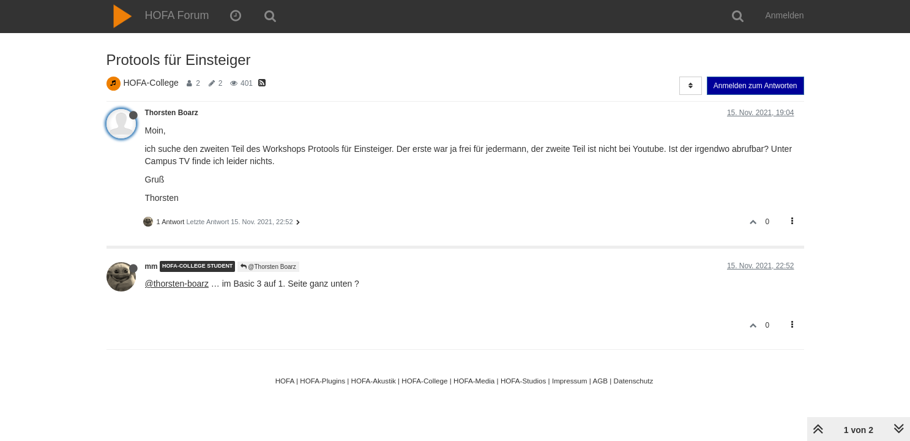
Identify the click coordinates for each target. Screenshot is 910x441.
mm (151, 266)
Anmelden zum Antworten (755, 85)
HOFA (284, 381)
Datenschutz (634, 381)
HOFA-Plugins (322, 381)
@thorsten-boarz (177, 283)
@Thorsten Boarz (268, 266)
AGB (600, 381)
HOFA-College (151, 83)
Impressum (569, 381)
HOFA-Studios (523, 381)
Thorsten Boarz (171, 112)
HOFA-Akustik (373, 381)
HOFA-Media (473, 381)
